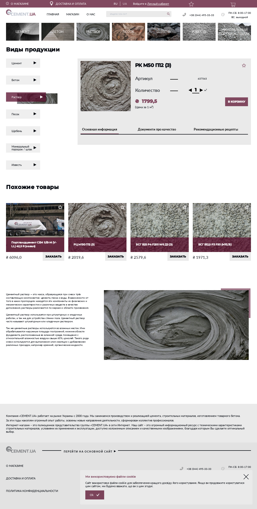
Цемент (24, 63)
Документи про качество (157, 129)
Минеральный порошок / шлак (24, 148)
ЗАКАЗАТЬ (53, 256)
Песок (24, 114)
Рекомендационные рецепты (216, 129)
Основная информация (99, 129)
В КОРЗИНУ (236, 101)
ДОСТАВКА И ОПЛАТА (68, 3)
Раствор (29, 97)
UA (124, 3)
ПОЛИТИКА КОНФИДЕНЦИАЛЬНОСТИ (32, 490)
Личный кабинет (158, 3)
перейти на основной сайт (90, 451)
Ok (92, 494)
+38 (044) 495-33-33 (201, 15)
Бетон (24, 80)
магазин (72, 14)
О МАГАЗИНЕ (17, 3)
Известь (24, 164)
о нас (91, 14)
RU (115, 3)
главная (53, 14)
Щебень (24, 131)
